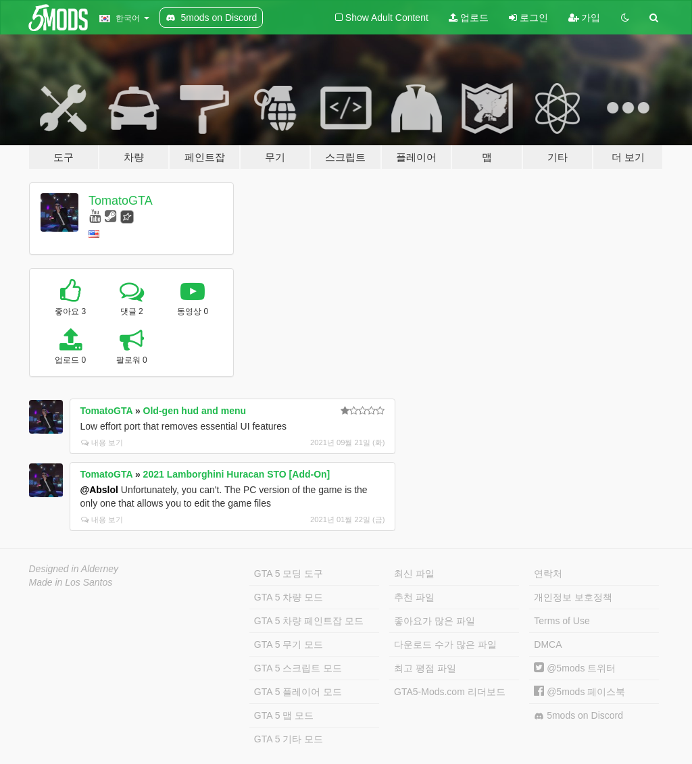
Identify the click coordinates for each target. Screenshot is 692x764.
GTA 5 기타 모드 (288, 739)
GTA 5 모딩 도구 (288, 573)
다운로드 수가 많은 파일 (445, 644)
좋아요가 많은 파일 (434, 620)
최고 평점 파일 (425, 668)
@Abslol (99, 489)
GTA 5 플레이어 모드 (298, 691)
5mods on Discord (578, 715)
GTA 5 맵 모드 (284, 715)
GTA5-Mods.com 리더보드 (449, 691)
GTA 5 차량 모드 (288, 597)
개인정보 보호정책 (573, 597)
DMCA (548, 644)
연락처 (548, 573)
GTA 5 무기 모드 (288, 644)
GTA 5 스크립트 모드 (298, 668)
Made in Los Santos (71, 582)
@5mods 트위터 (575, 668)
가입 (584, 17)
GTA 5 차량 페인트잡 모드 (309, 620)
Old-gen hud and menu (194, 410)
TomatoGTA (121, 200)
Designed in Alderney (74, 568)
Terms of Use (561, 620)
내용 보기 (102, 442)
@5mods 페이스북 (579, 692)
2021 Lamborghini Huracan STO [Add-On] (236, 474)
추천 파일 (414, 597)
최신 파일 (414, 573)
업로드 (469, 17)
